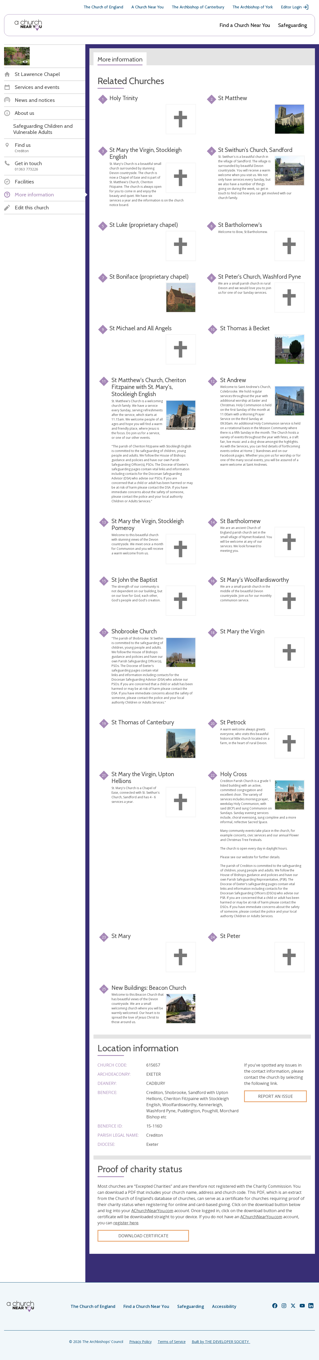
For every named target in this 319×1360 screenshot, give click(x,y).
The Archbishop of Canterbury (198, 7)
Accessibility (224, 1306)
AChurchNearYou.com (152, 1210)
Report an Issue (275, 1096)
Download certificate (143, 1236)
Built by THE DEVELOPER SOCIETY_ (221, 1341)
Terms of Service (172, 1341)
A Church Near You (147, 7)
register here (125, 1223)
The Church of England (103, 7)
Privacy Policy (140, 1341)
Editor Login (295, 7)
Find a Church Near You (244, 25)
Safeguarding (292, 25)
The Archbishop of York (252, 7)
